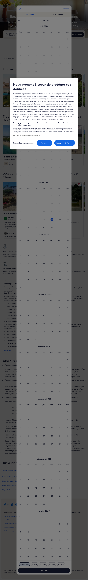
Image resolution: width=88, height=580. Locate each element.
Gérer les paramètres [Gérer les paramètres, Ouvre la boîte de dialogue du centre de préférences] (23, 143)
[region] (44, 113)
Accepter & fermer (65, 143)
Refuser (44, 143)
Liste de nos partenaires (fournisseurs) (26, 135)
